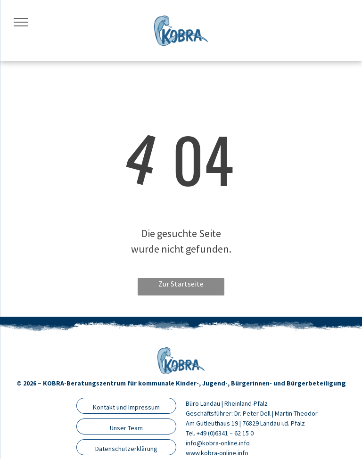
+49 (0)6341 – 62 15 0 (225, 433)
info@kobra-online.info (218, 443)
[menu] (20, 22)
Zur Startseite (181, 283)
